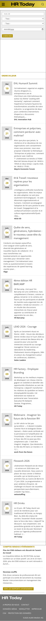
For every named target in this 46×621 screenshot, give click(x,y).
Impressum (37, 609)
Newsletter (24, 609)
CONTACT (25, 605)
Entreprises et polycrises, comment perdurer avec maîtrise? (27, 132)
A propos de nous (11, 605)
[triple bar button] (3, 4)
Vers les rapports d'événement (18, 589)
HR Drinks (19, 503)
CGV (4, 613)
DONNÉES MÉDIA (10, 609)
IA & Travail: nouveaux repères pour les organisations (26, 181)
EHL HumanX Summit (25, 83)
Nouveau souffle (10, 572)
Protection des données (19, 613)
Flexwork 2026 (22, 460)
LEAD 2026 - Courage (25, 326)
